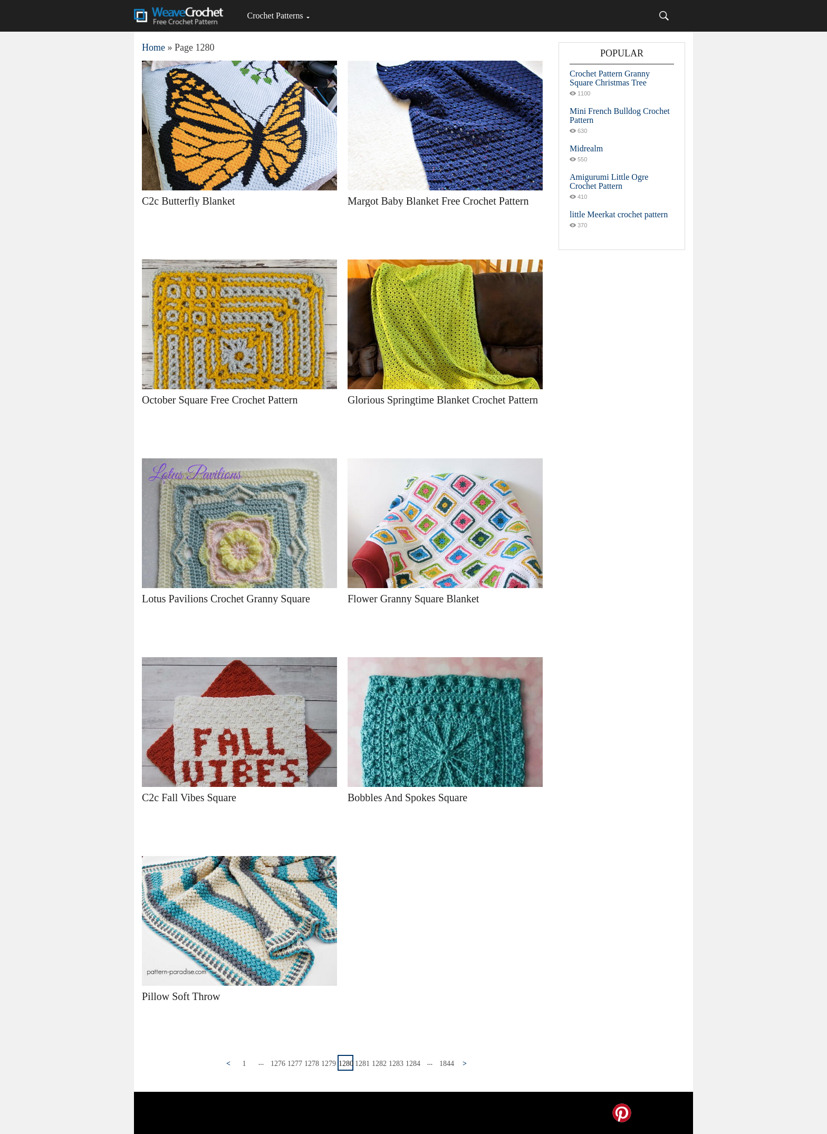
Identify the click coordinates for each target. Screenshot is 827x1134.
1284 (413, 1064)
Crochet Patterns (275, 15)
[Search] (664, 16)
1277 (294, 1064)
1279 (328, 1064)
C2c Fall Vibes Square (189, 797)
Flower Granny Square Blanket (413, 598)
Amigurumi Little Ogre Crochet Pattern (609, 181)
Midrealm (586, 148)
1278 (311, 1064)
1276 (278, 1064)
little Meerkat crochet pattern (619, 214)
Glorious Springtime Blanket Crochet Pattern (443, 400)
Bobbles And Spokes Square (407, 797)
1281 (362, 1064)
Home (153, 47)
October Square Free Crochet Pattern (219, 400)
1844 (446, 1064)
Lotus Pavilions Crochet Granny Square (226, 598)
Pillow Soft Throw (181, 996)
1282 (379, 1064)
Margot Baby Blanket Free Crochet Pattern (438, 201)
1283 (396, 1064)
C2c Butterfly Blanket (188, 201)
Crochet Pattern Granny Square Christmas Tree (610, 78)
